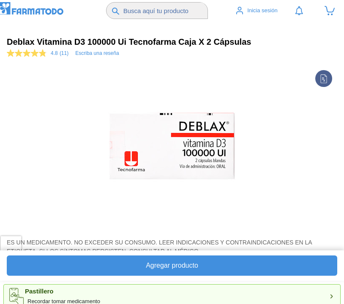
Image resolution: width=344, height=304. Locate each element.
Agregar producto (172, 265)
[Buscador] (164, 11)
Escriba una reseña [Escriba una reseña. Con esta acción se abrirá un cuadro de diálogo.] (97, 53)
